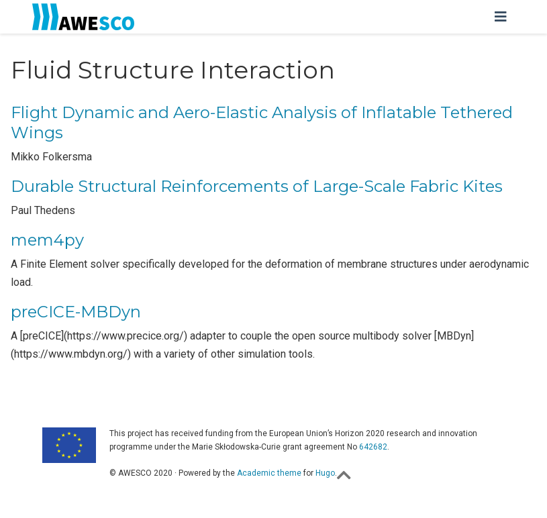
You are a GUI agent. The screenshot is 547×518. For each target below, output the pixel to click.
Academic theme (269, 473)
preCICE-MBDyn (76, 311)
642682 (373, 447)
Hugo (325, 473)
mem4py (47, 240)
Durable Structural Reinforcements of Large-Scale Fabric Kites (257, 186)
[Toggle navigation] (500, 17)
